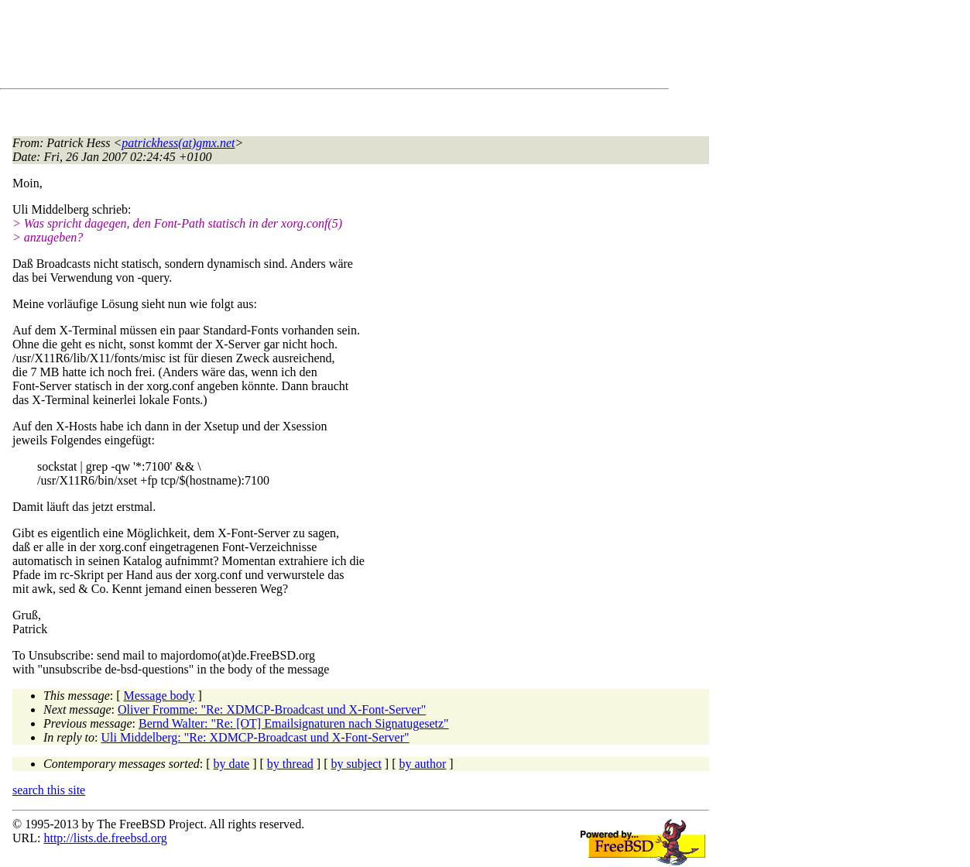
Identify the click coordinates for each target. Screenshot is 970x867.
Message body (159, 695)
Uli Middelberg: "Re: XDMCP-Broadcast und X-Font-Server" (255, 737)
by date (232, 763)
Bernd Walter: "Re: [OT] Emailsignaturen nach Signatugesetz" (294, 723)
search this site (48, 790)
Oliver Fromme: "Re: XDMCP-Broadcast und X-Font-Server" (272, 709)
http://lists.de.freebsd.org (104, 838)
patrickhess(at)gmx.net (178, 142)
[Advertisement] (294, 47)
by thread (290, 763)
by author (422, 763)
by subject (356, 763)
